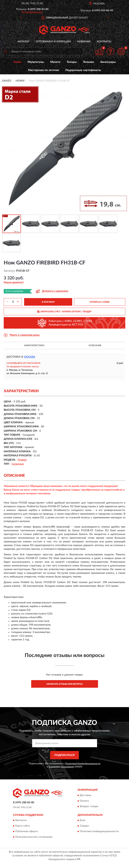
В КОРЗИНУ (48, 302)
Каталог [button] (24, 41)
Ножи (17, 62)
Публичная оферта (26, 831)
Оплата (84, 801)
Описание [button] (95, 345)
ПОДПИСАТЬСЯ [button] (64, 755)
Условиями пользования (61, 767)
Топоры (72, 62)
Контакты (104, 41)
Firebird (22, 460)
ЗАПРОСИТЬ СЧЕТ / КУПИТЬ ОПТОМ (64, 311)
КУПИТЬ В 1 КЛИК (100, 302)
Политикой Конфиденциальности (82, 763)
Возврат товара (89, 806)
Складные (18, 464)
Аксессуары (108, 62)
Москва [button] (29, 357)
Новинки (84, 41)
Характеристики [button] (34, 345)
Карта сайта (22, 826)
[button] (32, 12)
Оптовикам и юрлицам (53, 41)
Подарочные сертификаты (83, 70)
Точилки (88, 62)
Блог (83, 820)
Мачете (55, 62)
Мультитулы (36, 62)
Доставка (85, 795)
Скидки (84, 826)
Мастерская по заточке (43, 70)
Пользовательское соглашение (33, 837)
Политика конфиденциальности (99, 831)
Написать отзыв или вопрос (64, 684)
